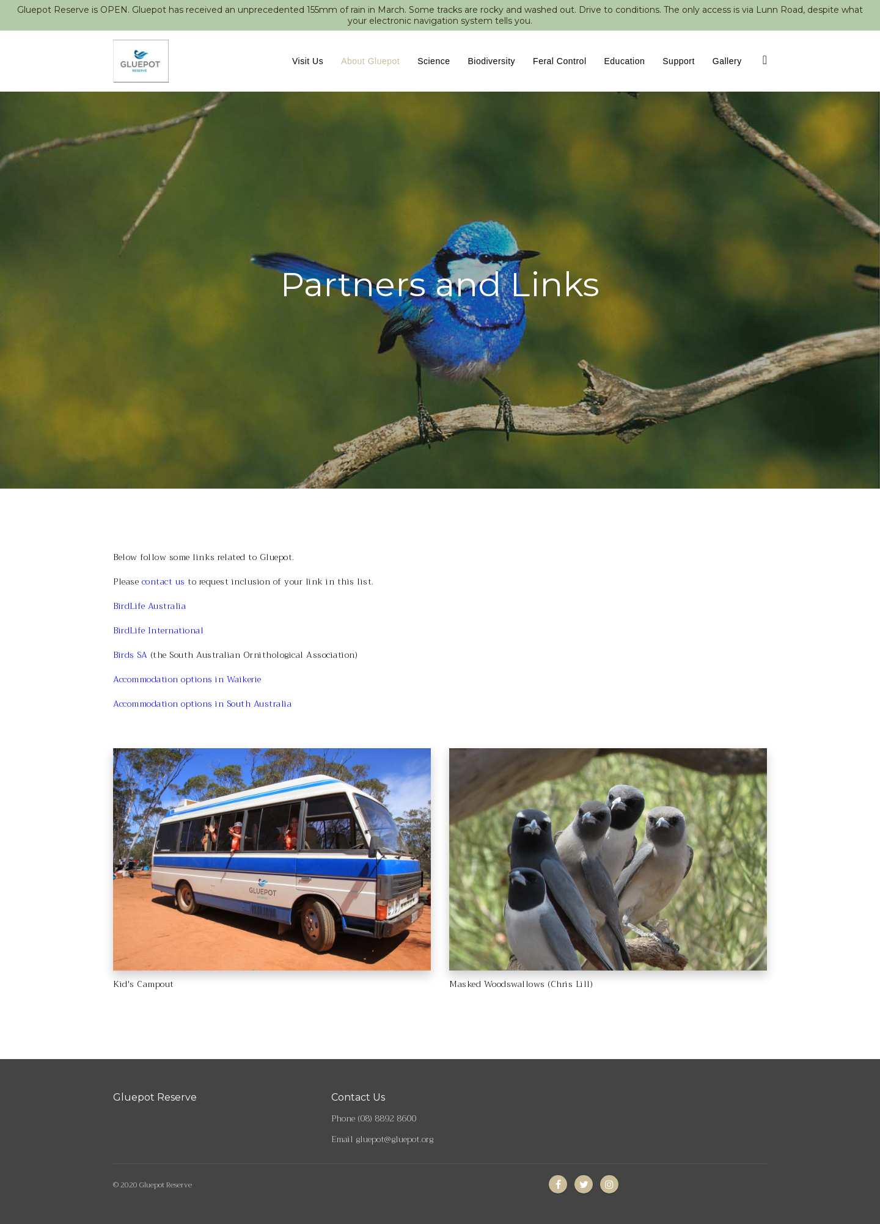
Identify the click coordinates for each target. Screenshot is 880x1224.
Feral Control (559, 61)
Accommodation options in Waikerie (187, 679)
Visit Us (307, 61)
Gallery (727, 61)
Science (433, 61)
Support (678, 61)
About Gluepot (370, 61)
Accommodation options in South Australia (202, 703)
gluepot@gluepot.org (394, 1139)
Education (624, 61)
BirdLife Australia (149, 606)
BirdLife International (158, 630)
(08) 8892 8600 (387, 1118)
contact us (163, 581)
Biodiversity (491, 61)
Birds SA (130, 654)
